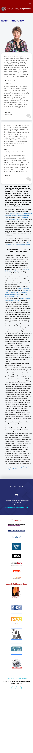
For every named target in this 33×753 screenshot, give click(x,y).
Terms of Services (21, 678)
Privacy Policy (10, 678)
